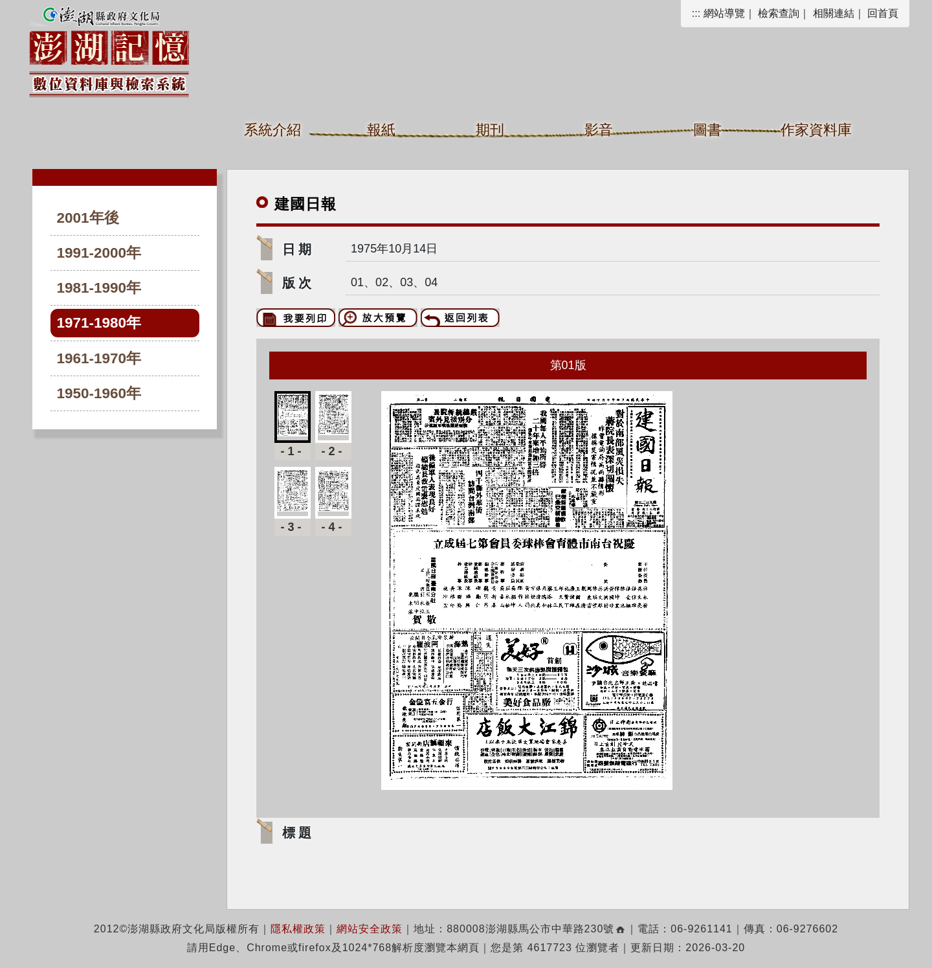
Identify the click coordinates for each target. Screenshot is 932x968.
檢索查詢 (778, 13)
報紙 (381, 130)
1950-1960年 (99, 393)
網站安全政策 (370, 928)
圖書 (707, 130)
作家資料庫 (816, 130)
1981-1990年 (99, 288)
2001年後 (88, 218)
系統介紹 (272, 130)
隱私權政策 (298, 928)
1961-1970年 (99, 358)
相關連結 (833, 13)
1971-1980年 (99, 323)
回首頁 (882, 13)
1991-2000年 (99, 253)
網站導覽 (724, 13)
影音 (598, 130)
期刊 (490, 130)
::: (696, 13)
